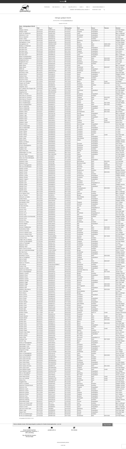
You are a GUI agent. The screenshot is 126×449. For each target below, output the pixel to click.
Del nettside (74, 429)
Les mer (59, 424)
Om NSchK (56, 7)
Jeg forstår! (107, 424)
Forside (47, 7)
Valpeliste (72, 7)
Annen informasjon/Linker (80, 10)
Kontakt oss (96, 9)
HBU (88, 7)
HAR (82, 7)
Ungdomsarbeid (99, 7)
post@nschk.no (52, 430)
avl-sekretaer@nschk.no (67, 20)
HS (64, 7)
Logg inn (63, 445)
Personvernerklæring (63, 442)
